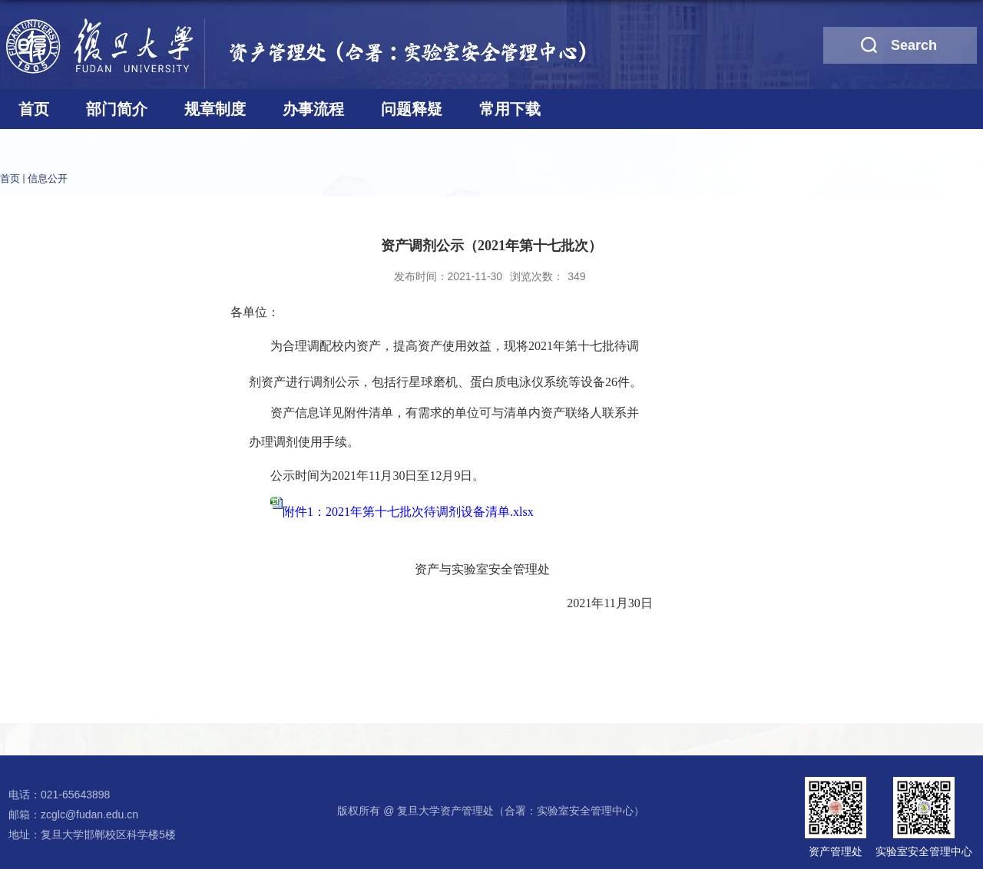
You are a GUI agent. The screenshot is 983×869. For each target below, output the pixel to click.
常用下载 (510, 109)
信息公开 (48, 178)
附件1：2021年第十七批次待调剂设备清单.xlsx (408, 511)
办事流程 (313, 109)
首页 (33, 109)
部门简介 (116, 109)
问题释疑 (411, 109)
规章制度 (215, 109)
